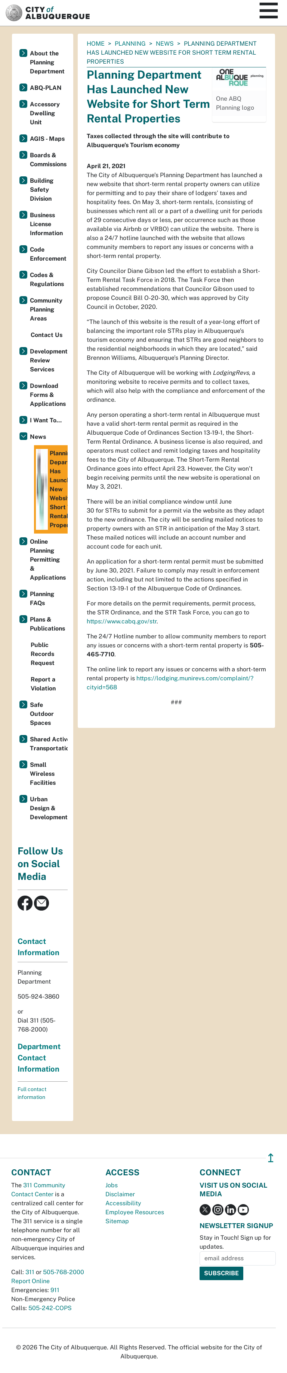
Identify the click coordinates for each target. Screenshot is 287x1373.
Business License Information (46, 224)
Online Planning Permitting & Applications (48, 559)
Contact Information (38, 947)
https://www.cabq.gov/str (122, 621)
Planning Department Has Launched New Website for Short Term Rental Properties (52, 489)
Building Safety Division (41, 189)
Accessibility (123, 1203)
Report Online (30, 1281)
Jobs (111, 1185)
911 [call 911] (54, 1290)
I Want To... (46, 420)
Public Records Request (43, 653)
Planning (130, 43)
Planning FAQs (42, 598)
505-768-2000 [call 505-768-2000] (63, 1272)
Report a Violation (43, 684)
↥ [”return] (271, 1158)
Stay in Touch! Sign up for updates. (235, 1242)
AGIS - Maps (47, 138)
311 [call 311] (29, 1272)
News (165, 43)
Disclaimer (120, 1194)
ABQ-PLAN (46, 87)
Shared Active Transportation (49, 744)
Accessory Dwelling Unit (45, 113)
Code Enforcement (48, 254)
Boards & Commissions (48, 160)
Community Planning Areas (46, 309)
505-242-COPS (50, 1308)
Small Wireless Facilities (43, 773)
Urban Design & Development (49, 808)
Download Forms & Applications (48, 394)
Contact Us (46, 334)
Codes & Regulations (47, 279)
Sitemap (117, 1221)
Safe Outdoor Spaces (42, 713)
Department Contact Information (39, 1057)
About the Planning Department (47, 62)
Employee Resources (134, 1212)
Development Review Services (49, 360)
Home (96, 43)
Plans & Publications (47, 624)
